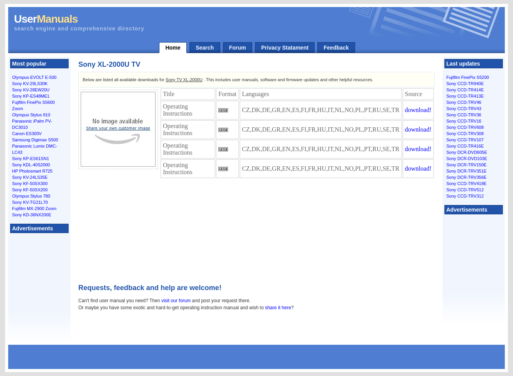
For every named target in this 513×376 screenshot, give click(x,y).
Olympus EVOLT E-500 (34, 77)
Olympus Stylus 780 (31, 196)
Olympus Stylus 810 (31, 114)
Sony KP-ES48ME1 (31, 96)
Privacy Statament (284, 48)
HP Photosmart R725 (32, 171)
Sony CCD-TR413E (465, 96)
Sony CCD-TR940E (465, 83)
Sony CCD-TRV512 (465, 189)
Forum (237, 48)
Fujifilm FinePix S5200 (467, 77)
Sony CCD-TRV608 (465, 127)
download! (418, 110)
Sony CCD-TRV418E (466, 183)
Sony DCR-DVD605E (466, 152)
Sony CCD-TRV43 (463, 108)
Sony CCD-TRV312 (465, 196)
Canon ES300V (27, 133)
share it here (278, 307)
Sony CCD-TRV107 (465, 139)
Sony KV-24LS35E (30, 177)
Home (172, 48)
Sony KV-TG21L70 (30, 202)
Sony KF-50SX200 (30, 189)
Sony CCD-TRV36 (463, 114)
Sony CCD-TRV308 (465, 133)
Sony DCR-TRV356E (466, 177)
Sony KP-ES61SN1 (30, 158)
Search (205, 48)
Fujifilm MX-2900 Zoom (34, 208)
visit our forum (176, 300)
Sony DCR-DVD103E (466, 158)
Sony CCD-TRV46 (463, 102)
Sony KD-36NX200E (31, 214)
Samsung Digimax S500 (35, 139)
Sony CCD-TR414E (465, 89)
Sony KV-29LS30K (30, 83)
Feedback (336, 48)
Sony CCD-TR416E (465, 146)
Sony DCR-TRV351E (466, 171)
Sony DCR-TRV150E (466, 164)
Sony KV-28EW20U (31, 89)
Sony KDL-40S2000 (31, 164)
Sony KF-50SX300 (30, 183)
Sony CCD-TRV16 (463, 121)
